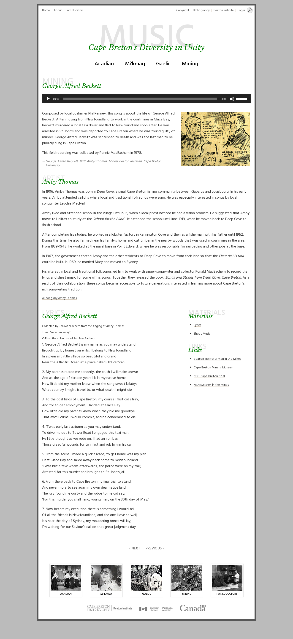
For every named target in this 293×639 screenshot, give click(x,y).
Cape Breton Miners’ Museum (213, 367)
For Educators (74, 10)
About (58, 10)
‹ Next (134, 548)
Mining (190, 64)
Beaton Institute (224, 10)
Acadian (104, 64)
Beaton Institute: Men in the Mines (217, 359)
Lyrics (197, 325)
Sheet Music (202, 333)
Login (241, 10)
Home (46, 10)
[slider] (140, 99)
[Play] (48, 98)
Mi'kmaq (135, 64)
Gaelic (163, 64)
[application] (146, 98)
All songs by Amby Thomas (59, 298)
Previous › (155, 548)
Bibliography (201, 10)
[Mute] (232, 98)
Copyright (182, 10)
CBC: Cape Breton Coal (209, 376)
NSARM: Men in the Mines (211, 385)
